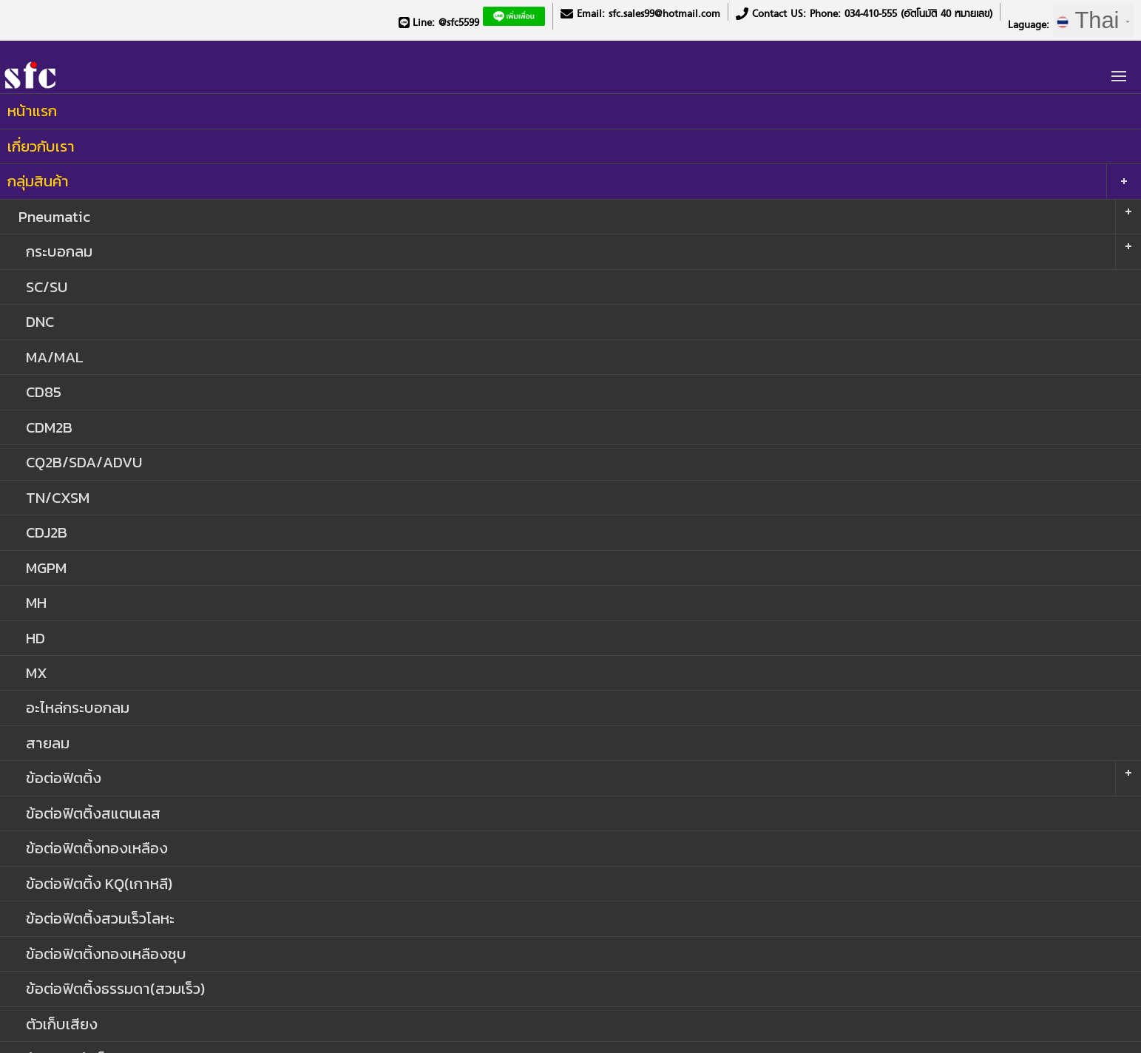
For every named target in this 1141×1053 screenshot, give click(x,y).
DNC (40, 321)
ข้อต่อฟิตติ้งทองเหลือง (97, 847)
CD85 (43, 391)
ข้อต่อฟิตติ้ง (63, 777)
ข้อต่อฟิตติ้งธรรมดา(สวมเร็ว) (115, 988)
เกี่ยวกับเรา (41, 146)
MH (36, 602)
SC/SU (46, 286)
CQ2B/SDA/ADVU (84, 461)
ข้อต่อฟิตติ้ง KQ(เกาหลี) (99, 883)
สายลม (48, 742)
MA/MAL (55, 356)
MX (36, 672)
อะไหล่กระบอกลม (77, 707)
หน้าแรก (32, 110)
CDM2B (49, 427)
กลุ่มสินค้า (38, 180)
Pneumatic (54, 216)
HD (35, 637)
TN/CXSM (57, 497)
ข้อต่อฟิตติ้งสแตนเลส (93, 813)
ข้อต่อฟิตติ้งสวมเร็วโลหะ (100, 918)
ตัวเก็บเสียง (62, 1023)
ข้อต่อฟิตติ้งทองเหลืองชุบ (106, 953)
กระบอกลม (59, 251)
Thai (1093, 20)
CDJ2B (46, 532)
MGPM (46, 567)
